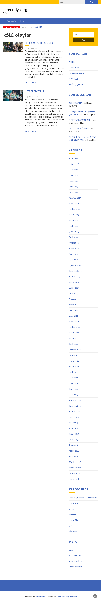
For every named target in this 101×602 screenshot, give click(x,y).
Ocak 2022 (73, 344)
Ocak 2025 (73, 237)
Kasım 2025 (74, 181)
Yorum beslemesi (76, 561)
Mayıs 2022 (74, 333)
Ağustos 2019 (75, 400)
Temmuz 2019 (75, 406)
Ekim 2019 (73, 389)
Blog (22, 21)
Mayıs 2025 (74, 215)
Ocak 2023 (73, 293)
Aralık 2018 (74, 445)
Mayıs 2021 (74, 361)
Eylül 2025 (73, 192)
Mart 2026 (73, 159)
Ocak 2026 (73, 170)
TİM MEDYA (74, 531)
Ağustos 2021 (75, 350)
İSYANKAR (73, 79)
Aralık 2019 (74, 383)
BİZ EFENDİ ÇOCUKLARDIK (80, 120)
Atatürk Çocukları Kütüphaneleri (83, 498)
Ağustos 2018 (75, 462)
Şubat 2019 (74, 434)
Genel (71, 509)
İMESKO (72, 514)
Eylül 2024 (73, 260)
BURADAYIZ (74, 503)
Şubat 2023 (74, 288)
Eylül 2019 (73, 395)
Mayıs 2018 (74, 479)
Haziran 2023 (74, 277)
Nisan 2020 (74, 367)
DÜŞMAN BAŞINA (76, 73)
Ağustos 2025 (75, 198)
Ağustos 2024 (75, 265)
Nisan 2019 (74, 423)
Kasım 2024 (74, 248)
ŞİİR (70, 526)
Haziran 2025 (74, 209)
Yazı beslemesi (75, 556)
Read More (31, 83)
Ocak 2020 (73, 378)
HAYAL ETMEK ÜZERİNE (79, 129)
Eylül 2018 (73, 456)
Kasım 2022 (74, 305)
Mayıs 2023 (74, 282)
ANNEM (38, 27)
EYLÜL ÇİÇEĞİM (76, 85)
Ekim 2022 (73, 310)
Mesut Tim (73, 520)
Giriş (71, 550)
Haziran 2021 (74, 355)
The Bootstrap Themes (66, 597)
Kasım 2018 (74, 451)
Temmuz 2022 (75, 322)
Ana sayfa (11, 21)
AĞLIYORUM (74, 68)
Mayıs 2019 (74, 417)
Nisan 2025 (74, 220)
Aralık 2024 (74, 243)
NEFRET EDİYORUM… (35, 91)
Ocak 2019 (73, 440)
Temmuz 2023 (75, 271)
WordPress (40, 597)
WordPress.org (75, 567)
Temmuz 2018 (75, 468)
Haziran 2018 (74, 473)
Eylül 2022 (73, 316)
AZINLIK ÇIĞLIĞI (75, 103)
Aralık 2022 (74, 299)
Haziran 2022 (74, 327)
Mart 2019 (73, 428)
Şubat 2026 (74, 164)
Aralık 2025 (74, 175)
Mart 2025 (73, 226)
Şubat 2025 (74, 232)
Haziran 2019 (74, 411)
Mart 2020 (73, 372)
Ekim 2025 (73, 187)
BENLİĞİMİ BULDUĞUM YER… (39, 43)
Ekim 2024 (73, 254)
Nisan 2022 (74, 338)
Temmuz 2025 (75, 203)
